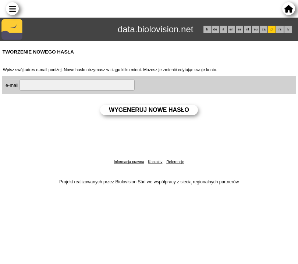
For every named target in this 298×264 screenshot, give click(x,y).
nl (247, 29)
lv (288, 29)
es (239, 29)
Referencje (175, 162)
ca (264, 29)
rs (280, 29)
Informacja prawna (129, 162)
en (231, 29)
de (215, 29)
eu (256, 29)
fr (207, 29)
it (223, 29)
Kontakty (155, 162)
